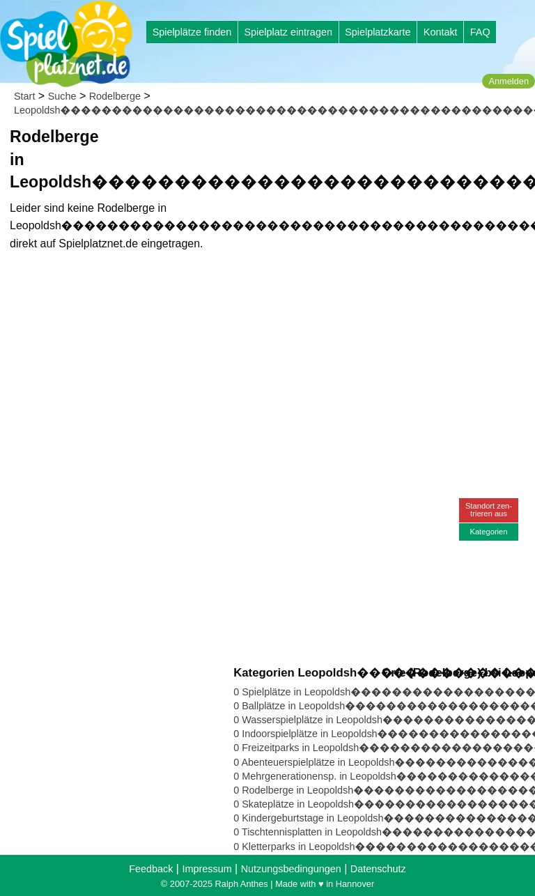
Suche (62, 96)
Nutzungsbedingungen (291, 868)
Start (24, 96)
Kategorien (488, 531)
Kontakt (441, 32)
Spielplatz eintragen (288, 32)
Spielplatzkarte (377, 32)
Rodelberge (115, 96)
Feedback (151, 868)
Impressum (206, 868)
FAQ (480, 32)
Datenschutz (378, 868)
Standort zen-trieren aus (488, 510)
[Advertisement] (381, 222)
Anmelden (508, 81)
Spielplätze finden (192, 32)
